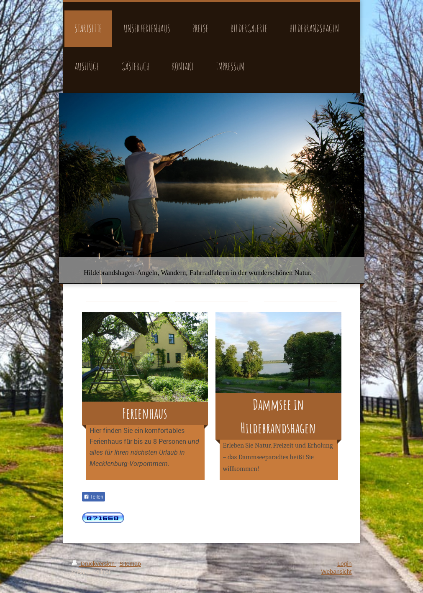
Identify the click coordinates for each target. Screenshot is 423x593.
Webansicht (336, 571)
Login (344, 563)
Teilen (93, 497)
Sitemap (130, 563)
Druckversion (94, 563)
